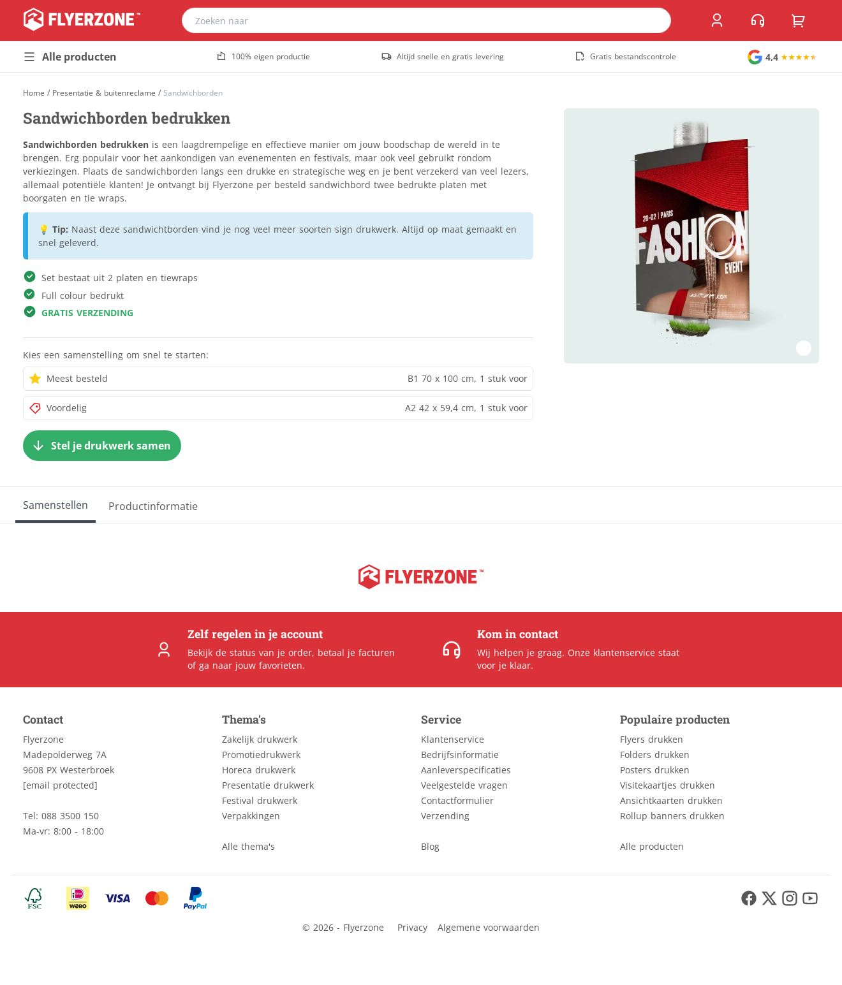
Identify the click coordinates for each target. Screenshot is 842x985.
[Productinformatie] (153, 505)
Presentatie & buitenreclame (104, 93)
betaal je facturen (356, 652)
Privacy (412, 927)
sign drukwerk (365, 229)
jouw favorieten (268, 665)
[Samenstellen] (55, 505)
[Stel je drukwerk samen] (102, 445)
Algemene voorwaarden (489, 927)
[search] (653, 20)
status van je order (271, 652)
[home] (82, 20)
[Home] (34, 92)
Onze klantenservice (611, 652)
